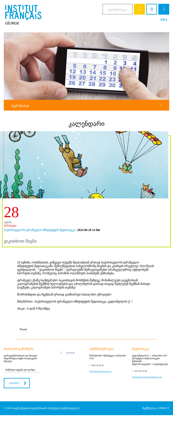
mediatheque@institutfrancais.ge (147, 377)
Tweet (23, 329)
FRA (163, 19)
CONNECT (163, 408)
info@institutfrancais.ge (100, 371)
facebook (68, 353)
